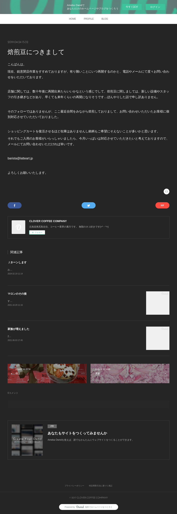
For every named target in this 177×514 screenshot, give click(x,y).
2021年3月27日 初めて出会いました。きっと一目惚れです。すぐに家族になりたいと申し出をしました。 (63, 336)
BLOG (105, 19)
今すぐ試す (132, 6)
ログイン (155, 6)
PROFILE (89, 19)
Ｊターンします (17, 262)
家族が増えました (18, 329)
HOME (72, 19)
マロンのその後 (17, 294)
